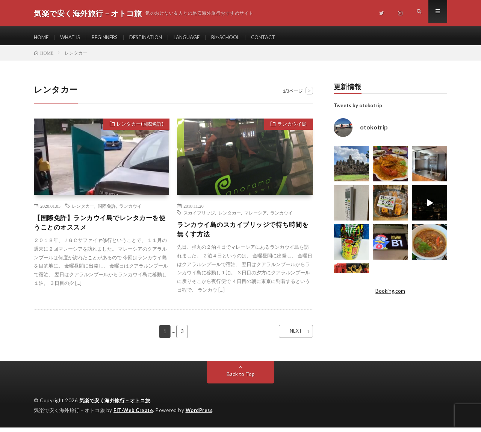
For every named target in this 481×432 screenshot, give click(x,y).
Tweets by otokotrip (358, 109)
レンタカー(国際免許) (138, 129)
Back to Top (241, 379)
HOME (42, 37)
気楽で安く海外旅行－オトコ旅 (114, 406)
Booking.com (390, 294)
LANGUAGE (198, 37)
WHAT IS (72, 37)
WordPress (201, 415)
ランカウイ (130, 209)
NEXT (291, 336)
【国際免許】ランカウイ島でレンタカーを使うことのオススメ (100, 227)
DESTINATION (154, 37)
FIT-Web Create (133, 415)
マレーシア (255, 216)
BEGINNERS (109, 37)
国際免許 (107, 209)
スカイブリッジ (199, 216)
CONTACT (280, 37)
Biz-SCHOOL (240, 37)
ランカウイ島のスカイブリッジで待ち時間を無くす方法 (243, 233)
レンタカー (83, 209)
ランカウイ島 (291, 129)
